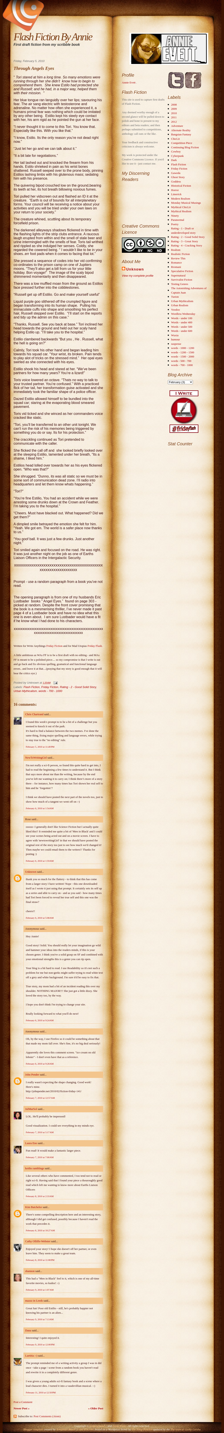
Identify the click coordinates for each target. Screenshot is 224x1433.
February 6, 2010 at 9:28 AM (40, 1063)
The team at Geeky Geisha (186, 1429)
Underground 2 (98, 1426)
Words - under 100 (181, 318)
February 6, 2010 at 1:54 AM (40, 808)
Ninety (175, 215)
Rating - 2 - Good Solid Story (78, 687)
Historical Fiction (181, 185)
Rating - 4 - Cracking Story (186, 245)
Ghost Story (178, 177)
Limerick (176, 194)
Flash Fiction (32, 687)
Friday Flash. (95, 646)
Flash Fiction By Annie (53, 36)
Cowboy (176, 151)
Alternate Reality (181, 130)
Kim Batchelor (33, 1207)
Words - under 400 (181, 322)
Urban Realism (179, 305)
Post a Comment (23, 1402)
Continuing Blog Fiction (185, 147)
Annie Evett (129, 82)
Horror (175, 190)
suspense (176, 343)
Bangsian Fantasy (181, 134)
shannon (30, 1271)
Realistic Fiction (180, 254)
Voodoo (175, 309)
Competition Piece (181, 143)
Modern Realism (180, 198)
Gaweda (175, 173)
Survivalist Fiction (181, 279)
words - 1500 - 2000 (182, 356)
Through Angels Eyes (34, 68)
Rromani (176, 267)
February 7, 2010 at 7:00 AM (40, 1157)
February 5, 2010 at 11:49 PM (40, 746)
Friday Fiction (54, 646)
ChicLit (175, 138)
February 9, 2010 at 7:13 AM (40, 1319)
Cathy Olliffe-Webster (37, 1241)
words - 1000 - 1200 (182, 348)
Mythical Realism (181, 211)
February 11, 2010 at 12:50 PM (41, 1392)
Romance (176, 262)
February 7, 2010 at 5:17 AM (40, 1132)
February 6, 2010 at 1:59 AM (40, 861)
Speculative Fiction (182, 271)
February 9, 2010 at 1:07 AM (40, 1289)
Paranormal (177, 219)
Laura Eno (31, 1143)
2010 (174, 113)
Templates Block (65, 1429)
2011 (174, 117)
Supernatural (178, 275)
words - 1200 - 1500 (182, 352)
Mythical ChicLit (181, 207)
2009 (174, 108)
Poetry (174, 224)
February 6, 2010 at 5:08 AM (40, 917)
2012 (174, 121)
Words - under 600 (181, 331)
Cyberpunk (177, 155)
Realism (175, 249)
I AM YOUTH (85, 1429)
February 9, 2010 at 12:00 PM (40, 1344)
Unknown (30, 871)
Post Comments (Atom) (47, 1416)
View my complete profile (137, 275)
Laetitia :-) (31, 1355)
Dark (174, 160)
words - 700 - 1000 (50, 691)
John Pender (32, 1074)
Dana (28, 1330)
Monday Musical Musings (186, 202)
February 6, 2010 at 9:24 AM (40, 1020)
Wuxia (174, 335)
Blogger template (33, 1429)
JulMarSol (31, 1109)
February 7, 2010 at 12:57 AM (40, 1098)
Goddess (176, 181)
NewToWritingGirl (36, 757)
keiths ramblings (34, 1168)
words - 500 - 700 (181, 361)
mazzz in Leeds (34, 1300)
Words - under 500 (181, 326)
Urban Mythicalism (25, 691)
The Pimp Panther (141, 1429)
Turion (175, 296)
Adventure (177, 125)
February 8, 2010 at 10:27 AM (40, 1230)
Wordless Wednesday (183, 313)
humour (175, 339)
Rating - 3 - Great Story (184, 241)
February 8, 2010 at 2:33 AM (40, 1196)
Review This (178, 258)
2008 (174, 104)
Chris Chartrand (34, 714)
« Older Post (95, 1408)
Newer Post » (22, 1408)
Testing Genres (179, 284)
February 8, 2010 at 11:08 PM (40, 1260)
